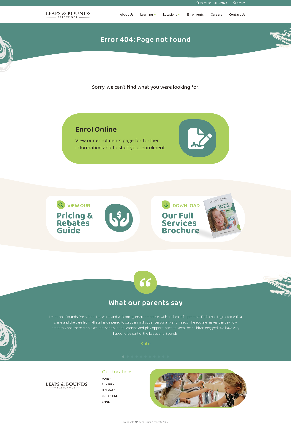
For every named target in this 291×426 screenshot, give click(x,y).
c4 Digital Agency (151, 422)
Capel (105, 401)
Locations (170, 14)
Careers (216, 14)
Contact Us (237, 14)
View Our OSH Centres (213, 3)
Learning (146, 14)
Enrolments (195, 14)
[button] (123, 357)
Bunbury (108, 384)
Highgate (108, 390)
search (241, 3)
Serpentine (110, 396)
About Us (126, 14)
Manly (106, 378)
